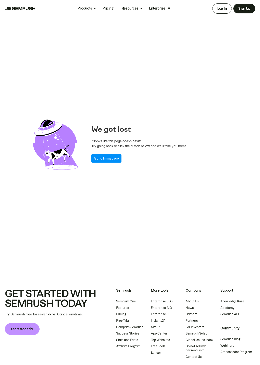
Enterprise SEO (162, 301)
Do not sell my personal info (196, 348)
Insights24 (158, 320)
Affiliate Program (128, 346)
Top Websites (160, 340)
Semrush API (229, 314)
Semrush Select (197, 333)
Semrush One (126, 301)
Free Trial (123, 320)
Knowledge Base (232, 301)
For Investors (195, 327)
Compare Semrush (129, 327)
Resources (130, 8)
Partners (192, 320)
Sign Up (244, 8)
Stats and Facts (127, 340)
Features (122, 308)
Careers (191, 314)
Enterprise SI (160, 314)
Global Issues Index (199, 340)
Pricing (108, 8)
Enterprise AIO (161, 308)
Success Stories (127, 333)
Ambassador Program (236, 352)
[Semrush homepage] (20, 8)
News (190, 308)
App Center (159, 333)
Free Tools (158, 346)
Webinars (227, 345)
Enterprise (157, 8)
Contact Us (194, 356)
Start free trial (22, 329)
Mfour (155, 327)
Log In (222, 8)
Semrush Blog (230, 339)
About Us (192, 301)
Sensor (156, 352)
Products (85, 8)
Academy (227, 308)
